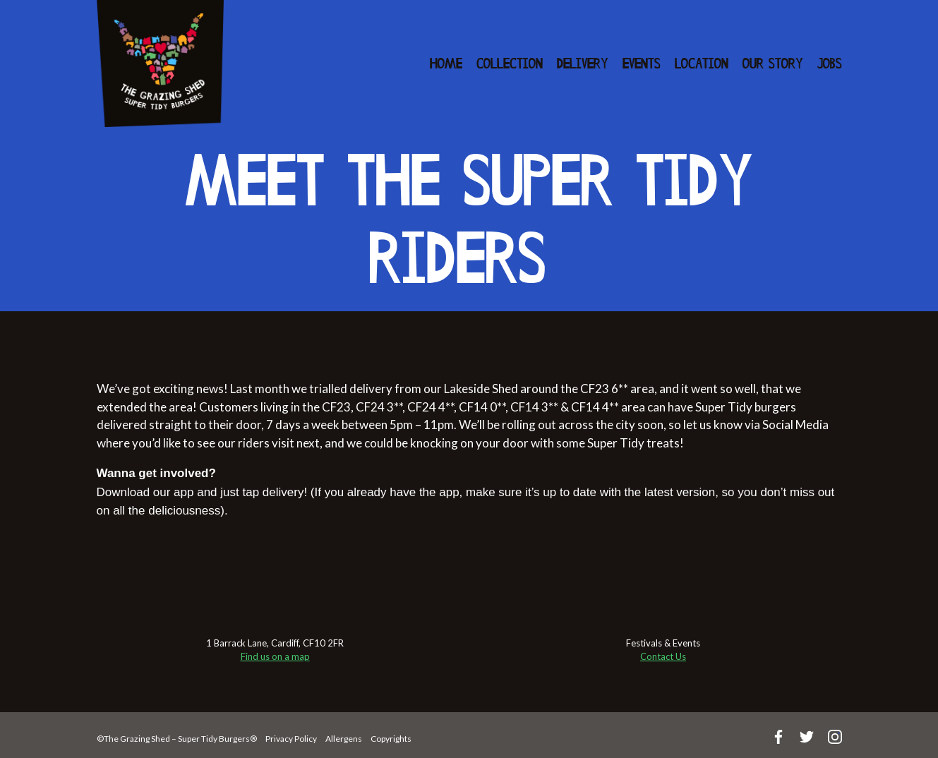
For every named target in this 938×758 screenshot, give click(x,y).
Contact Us (663, 656)
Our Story (772, 64)
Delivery (582, 64)
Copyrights (391, 738)
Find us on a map (275, 656)
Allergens (343, 738)
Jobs (829, 64)
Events (642, 64)
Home (446, 64)
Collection (509, 64)
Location (701, 64)
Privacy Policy (291, 738)
